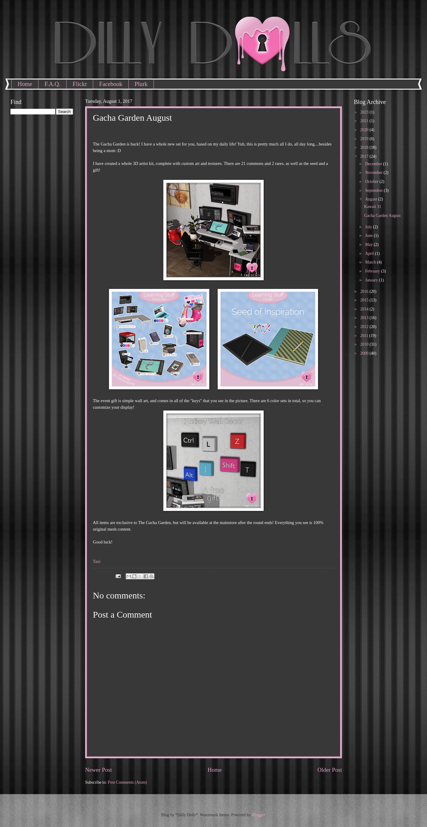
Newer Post (98, 770)
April (370, 253)
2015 (364, 300)
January (372, 280)
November (374, 172)
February (373, 271)
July (369, 227)
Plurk (141, 84)
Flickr (80, 84)
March (371, 262)
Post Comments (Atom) (127, 782)
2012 (364, 326)
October (372, 181)
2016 (364, 291)
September (374, 190)
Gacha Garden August (382, 215)
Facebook (110, 84)
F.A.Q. (52, 84)
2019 (364, 139)
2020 (364, 130)
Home (25, 84)
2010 (364, 344)
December (374, 164)
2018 (364, 147)
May (369, 244)
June (369, 235)
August (371, 199)
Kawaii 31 (372, 206)
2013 (364, 318)
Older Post (329, 770)
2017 (364, 156)
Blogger (258, 815)
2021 (364, 121)
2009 (364, 353)
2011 (364, 335)
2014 (364, 309)
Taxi (97, 561)
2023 (364, 112)
